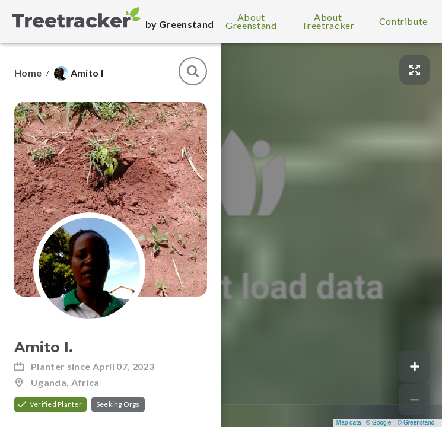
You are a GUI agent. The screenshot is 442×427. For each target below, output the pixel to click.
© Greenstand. (417, 422)
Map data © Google (363, 422)
